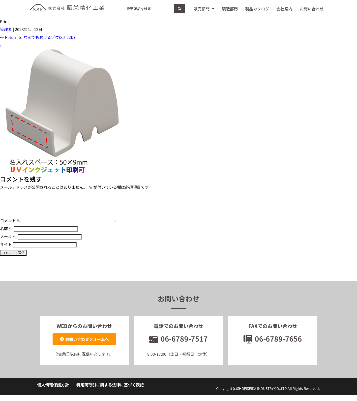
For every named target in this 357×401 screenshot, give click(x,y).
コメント (10, 226)
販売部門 (204, 8)
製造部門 (230, 9)
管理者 (6, 29)
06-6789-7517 (178, 344)
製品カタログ (257, 9)
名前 (6, 234)
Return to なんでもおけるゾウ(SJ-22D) (37, 37)
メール (8, 242)
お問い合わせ (312, 9)
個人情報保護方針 (53, 391)
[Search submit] (179, 8)
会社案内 (284, 9)
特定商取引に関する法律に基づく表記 (110, 391)
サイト (6, 250)
